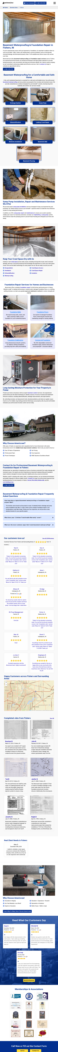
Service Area (14, 7)
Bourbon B (9, 741)
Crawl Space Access (37, 268)
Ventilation (8, 270)
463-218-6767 (41, 3)
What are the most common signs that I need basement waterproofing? (27, 525)
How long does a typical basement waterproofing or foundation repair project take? (27, 501)
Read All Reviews (29, 980)
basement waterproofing (10, 82)
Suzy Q (6, 926)
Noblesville (41, 480)
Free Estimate (29, 3)
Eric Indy (20, 952)
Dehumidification (9, 273)
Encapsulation (9, 268)
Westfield (34, 480)
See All (52, 718)
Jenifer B (34, 779)
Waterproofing (9, 275)
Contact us (31, 478)
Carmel (29, 480)
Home (5, 7)
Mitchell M (34, 926)
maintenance (30, 213)
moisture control (32, 393)
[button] (6, 682)
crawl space (14, 261)
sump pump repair (19, 213)
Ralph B (34, 817)
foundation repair (25, 287)
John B (33, 741)
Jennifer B (8, 817)
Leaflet (30, 710)
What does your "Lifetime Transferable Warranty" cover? (23, 517)
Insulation (34, 273)
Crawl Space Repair (37, 270)
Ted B (7, 779)
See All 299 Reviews (48, 538)
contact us (43, 64)
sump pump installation (19, 206)
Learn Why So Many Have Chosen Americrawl (17, 911)
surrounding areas (8, 482)
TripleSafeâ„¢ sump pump (40, 214)
